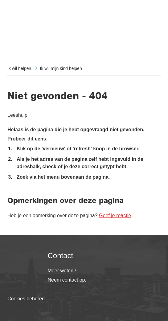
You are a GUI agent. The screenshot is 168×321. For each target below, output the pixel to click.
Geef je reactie (115, 215)
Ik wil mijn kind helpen (61, 68)
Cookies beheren (26, 298)
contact (70, 279)
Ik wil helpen (19, 68)
